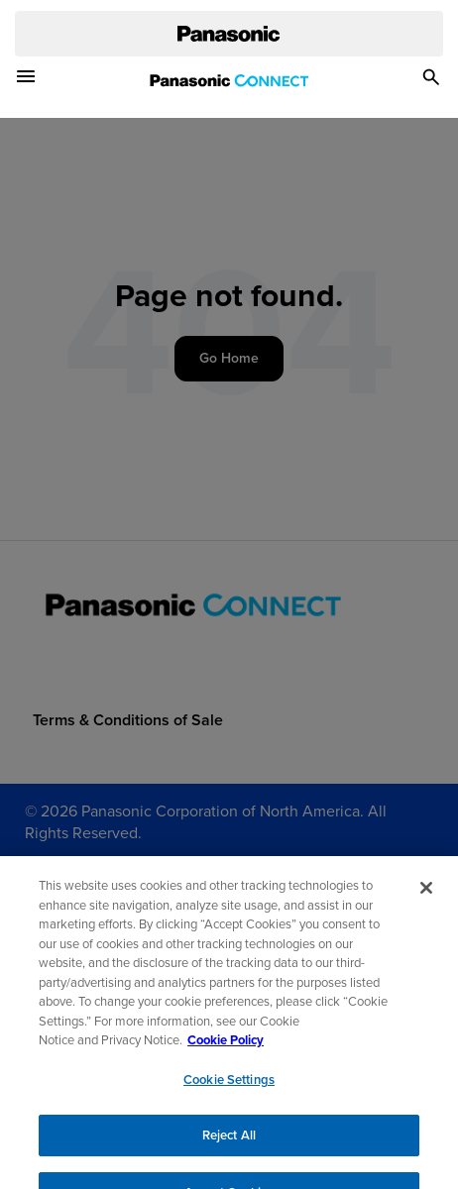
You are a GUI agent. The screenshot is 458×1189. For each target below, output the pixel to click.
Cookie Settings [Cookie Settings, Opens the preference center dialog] (229, 1089)
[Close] (426, 897)
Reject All (229, 1144)
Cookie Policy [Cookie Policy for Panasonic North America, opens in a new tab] (225, 1049)
